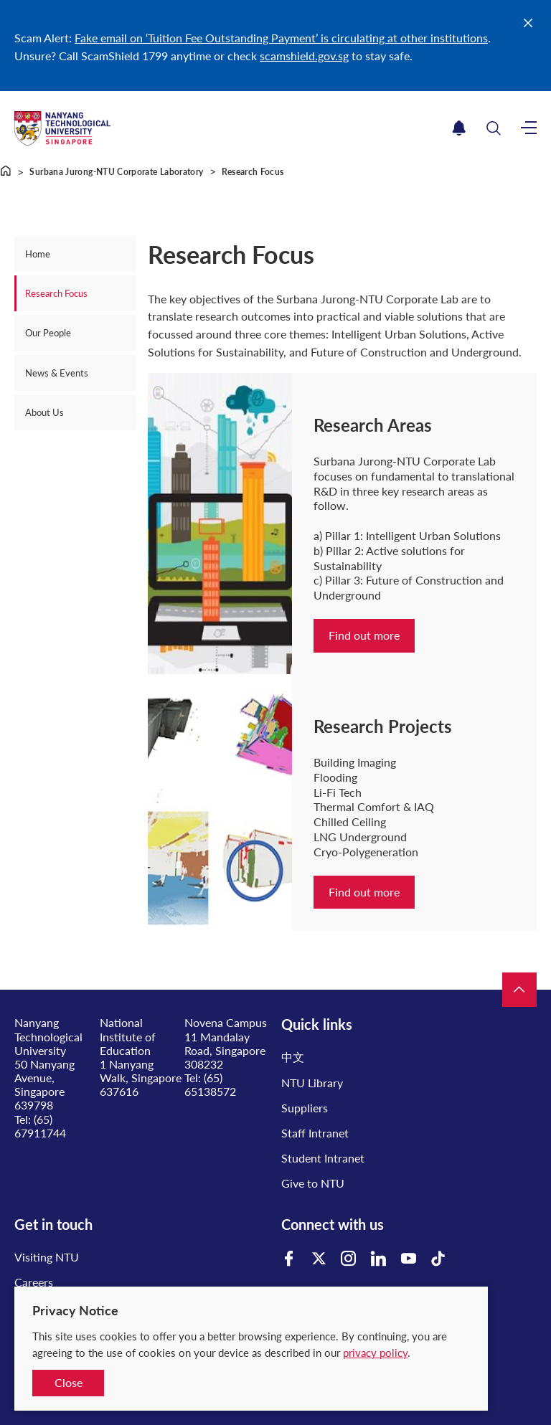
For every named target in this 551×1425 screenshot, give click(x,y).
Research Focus (56, 293)
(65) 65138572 (210, 1084)
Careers (33, 1282)
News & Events (56, 373)
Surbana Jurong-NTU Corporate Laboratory (116, 171)
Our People (48, 333)
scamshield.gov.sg (304, 55)
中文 (292, 1057)
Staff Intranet (315, 1133)
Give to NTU (312, 1183)
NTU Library (312, 1082)
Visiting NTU (46, 1257)
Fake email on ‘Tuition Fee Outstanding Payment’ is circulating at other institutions (281, 37)
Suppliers (304, 1107)
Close (69, 1382)
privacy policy (375, 1352)
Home (37, 254)
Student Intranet (322, 1158)
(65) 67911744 (40, 1126)
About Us (44, 412)
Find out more (364, 635)
